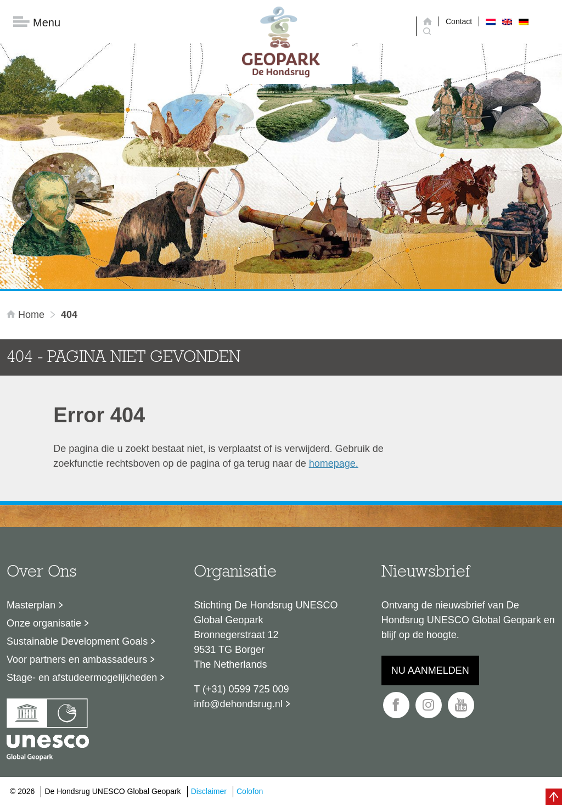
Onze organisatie (44, 623)
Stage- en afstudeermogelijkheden (82, 677)
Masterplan (31, 605)
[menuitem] (490, 21)
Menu (36, 22)
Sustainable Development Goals (77, 641)
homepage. (333, 463)
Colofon (250, 791)
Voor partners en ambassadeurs (77, 659)
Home (27, 314)
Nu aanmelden (430, 670)
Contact (459, 21)
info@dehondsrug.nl (238, 703)
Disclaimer (209, 791)
